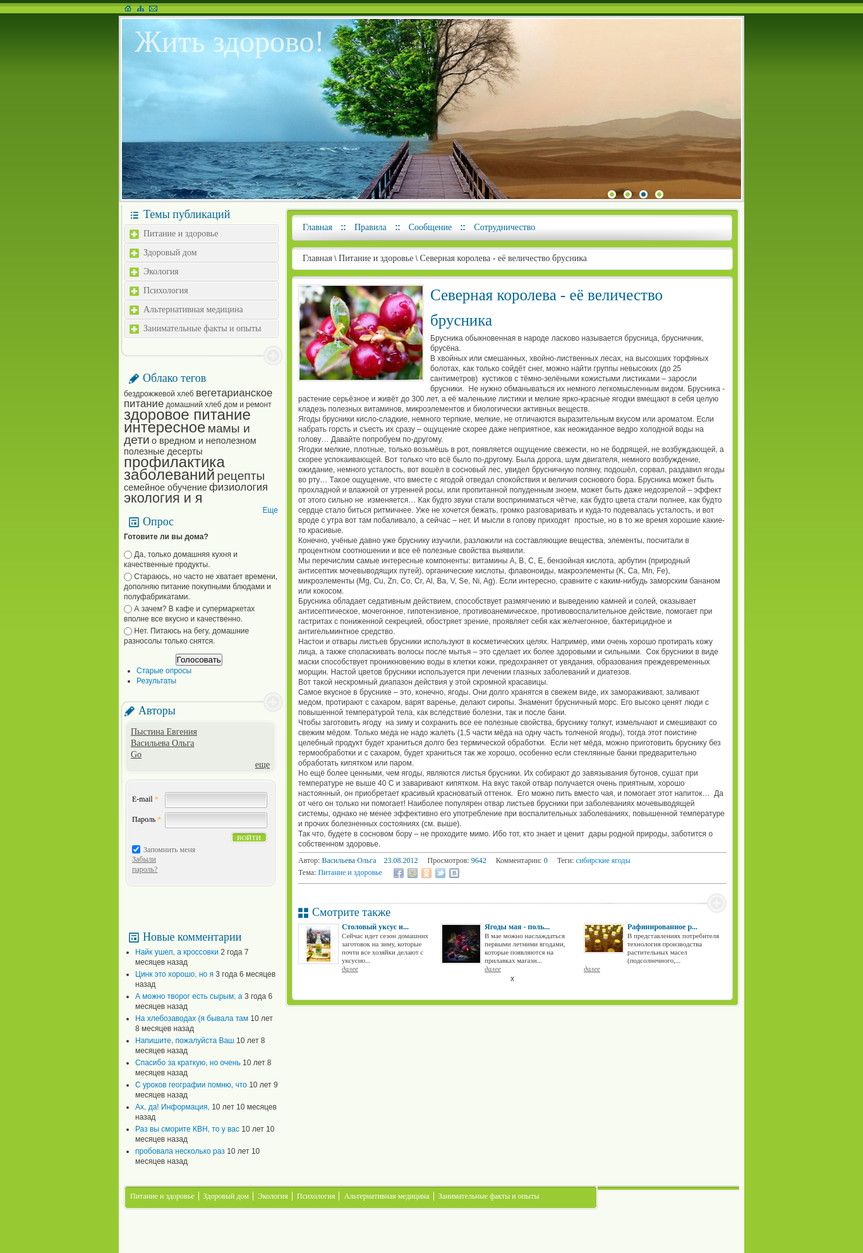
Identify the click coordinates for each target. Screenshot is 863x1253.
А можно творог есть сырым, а (189, 996)
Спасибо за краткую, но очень (188, 1062)
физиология (238, 487)
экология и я (163, 498)
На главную (128, 8)
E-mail (145, 799)
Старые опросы (163, 670)
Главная (317, 227)
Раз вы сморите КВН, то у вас (187, 1129)
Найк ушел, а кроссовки (177, 952)
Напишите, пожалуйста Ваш (184, 1040)
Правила (370, 227)
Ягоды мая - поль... (517, 926)
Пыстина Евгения (164, 732)
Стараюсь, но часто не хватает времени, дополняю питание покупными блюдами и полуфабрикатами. (200, 586)
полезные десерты (163, 451)
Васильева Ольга (162, 743)
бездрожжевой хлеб (159, 393)
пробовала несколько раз (180, 1151)
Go (136, 754)
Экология (161, 271)
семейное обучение (165, 487)
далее (350, 968)
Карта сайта (140, 8)
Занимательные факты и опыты (202, 328)
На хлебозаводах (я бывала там (191, 1018)
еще (262, 764)
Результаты (156, 680)
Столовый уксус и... (375, 926)
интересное (164, 427)
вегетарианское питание (198, 398)
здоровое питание (187, 414)
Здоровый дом (170, 252)
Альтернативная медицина (193, 309)
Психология (165, 290)
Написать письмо (153, 8)
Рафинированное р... (662, 926)
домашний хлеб (194, 404)
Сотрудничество (504, 227)
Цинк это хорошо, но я (174, 974)
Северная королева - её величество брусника (503, 258)
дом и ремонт (248, 404)
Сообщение (430, 227)
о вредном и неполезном (204, 441)
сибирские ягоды (603, 860)
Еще (270, 510)
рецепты (241, 475)
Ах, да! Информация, (172, 1107)
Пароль (146, 819)
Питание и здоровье (180, 233)
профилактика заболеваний (174, 468)
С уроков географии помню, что (191, 1084)
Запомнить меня (169, 849)
